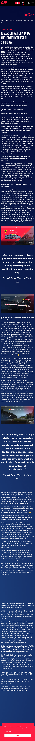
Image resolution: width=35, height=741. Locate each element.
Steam (17, 3)
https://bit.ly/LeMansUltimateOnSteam (14, 106)
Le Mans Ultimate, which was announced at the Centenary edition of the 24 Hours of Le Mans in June (17, 49)
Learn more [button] (8, 731)
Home (2, 20)
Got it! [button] (17, 735)
